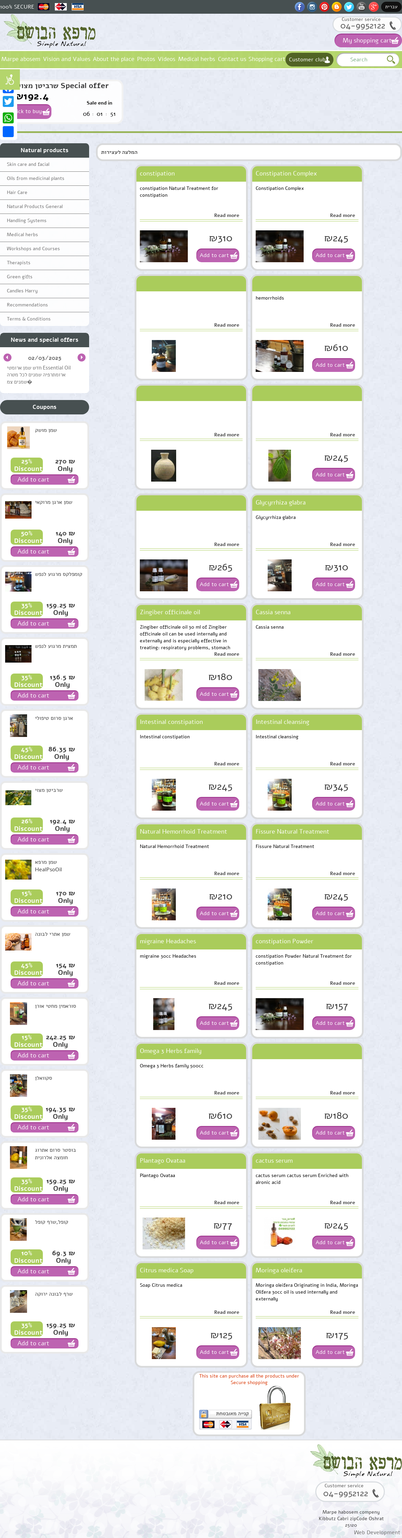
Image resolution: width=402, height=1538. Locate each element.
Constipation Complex (286, 173)
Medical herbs (196, 59)
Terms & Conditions (29, 319)
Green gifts (20, 277)
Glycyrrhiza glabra (281, 502)
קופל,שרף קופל (51, 1222)
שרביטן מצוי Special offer (63, 85)
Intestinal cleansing (282, 722)
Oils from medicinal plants (35, 178)
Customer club (307, 59)
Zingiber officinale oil (170, 612)
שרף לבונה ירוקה (54, 1294)
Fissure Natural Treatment (292, 831)
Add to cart (214, 255)
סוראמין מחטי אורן (55, 1006)
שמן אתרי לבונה (52, 934)
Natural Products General (35, 206)
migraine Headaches (168, 941)
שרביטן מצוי (49, 790)
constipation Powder (284, 941)
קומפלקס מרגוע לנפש (58, 574)
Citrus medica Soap (167, 1270)
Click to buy (27, 111)
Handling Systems (27, 220)
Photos (146, 59)
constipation (157, 173)
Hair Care (17, 192)
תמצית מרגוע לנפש (56, 646)
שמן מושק (46, 430)
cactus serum (274, 1160)
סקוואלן (43, 1078)
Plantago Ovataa (162, 1160)
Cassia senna (273, 612)
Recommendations (27, 305)
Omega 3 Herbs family (171, 1051)
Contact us (232, 59)
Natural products (45, 150)
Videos (166, 59)
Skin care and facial (28, 164)
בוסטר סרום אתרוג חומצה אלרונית (55, 1153)
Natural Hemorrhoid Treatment (183, 831)
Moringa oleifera (279, 1270)
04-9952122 (362, 25)
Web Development (377, 1532)
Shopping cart (266, 59)
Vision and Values (66, 59)
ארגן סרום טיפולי (54, 718)
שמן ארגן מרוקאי (53, 502)
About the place (113, 59)
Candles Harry (22, 291)
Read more (226, 215)
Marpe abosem (20, 59)
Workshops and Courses (33, 248)
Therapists (19, 262)
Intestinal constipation (171, 722)
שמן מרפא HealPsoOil (48, 865)
